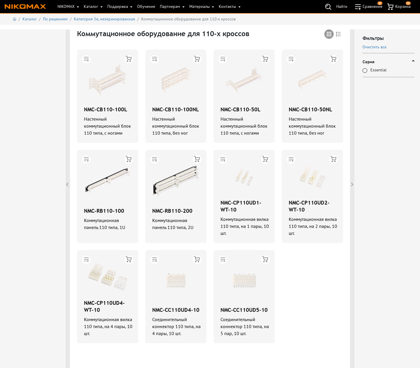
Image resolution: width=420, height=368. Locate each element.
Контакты (228, 6)
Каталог (91, 6)
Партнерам (170, 6)
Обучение (146, 6)
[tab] (329, 34)
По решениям (55, 19)
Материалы (200, 6)
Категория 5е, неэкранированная (104, 19)
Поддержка (118, 6)
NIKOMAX (66, 6)
